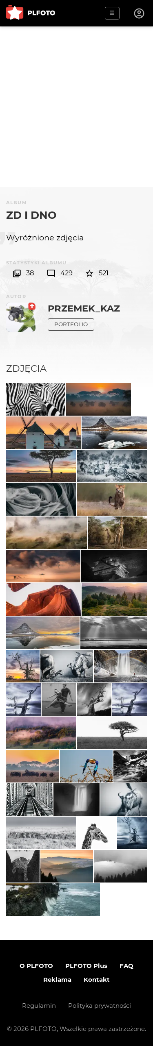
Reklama (57, 979)
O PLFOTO (36, 966)
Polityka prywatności (99, 1005)
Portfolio (71, 324)
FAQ (126, 966)
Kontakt (97, 979)
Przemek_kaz (84, 308)
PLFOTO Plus (86, 966)
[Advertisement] (76, 107)
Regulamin (39, 1005)
